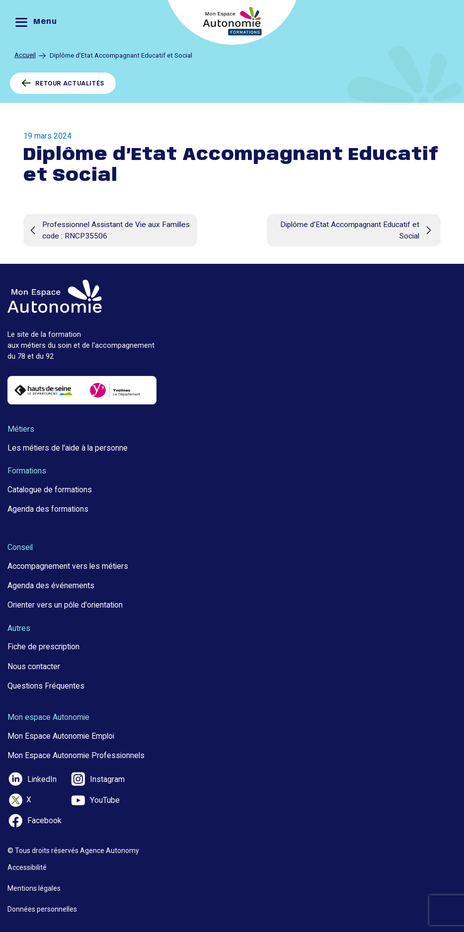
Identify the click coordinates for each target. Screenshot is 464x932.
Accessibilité (27, 867)
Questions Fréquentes (45, 686)
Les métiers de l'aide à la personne (67, 448)
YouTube (95, 800)
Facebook (34, 821)
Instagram (97, 779)
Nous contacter (33, 666)
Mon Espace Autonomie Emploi (60, 736)
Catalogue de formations (49, 489)
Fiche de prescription (43, 646)
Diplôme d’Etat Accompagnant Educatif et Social (358, 230)
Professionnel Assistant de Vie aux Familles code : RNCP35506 (108, 230)
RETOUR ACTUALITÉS (62, 83)
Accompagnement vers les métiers (67, 566)
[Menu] (39, 22)
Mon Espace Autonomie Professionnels (76, 755)
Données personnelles (42, 909)
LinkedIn (32, 779)
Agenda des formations (47, 509)
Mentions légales (34, 888)
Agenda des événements (50, 585)
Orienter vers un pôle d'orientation (65, 605)
